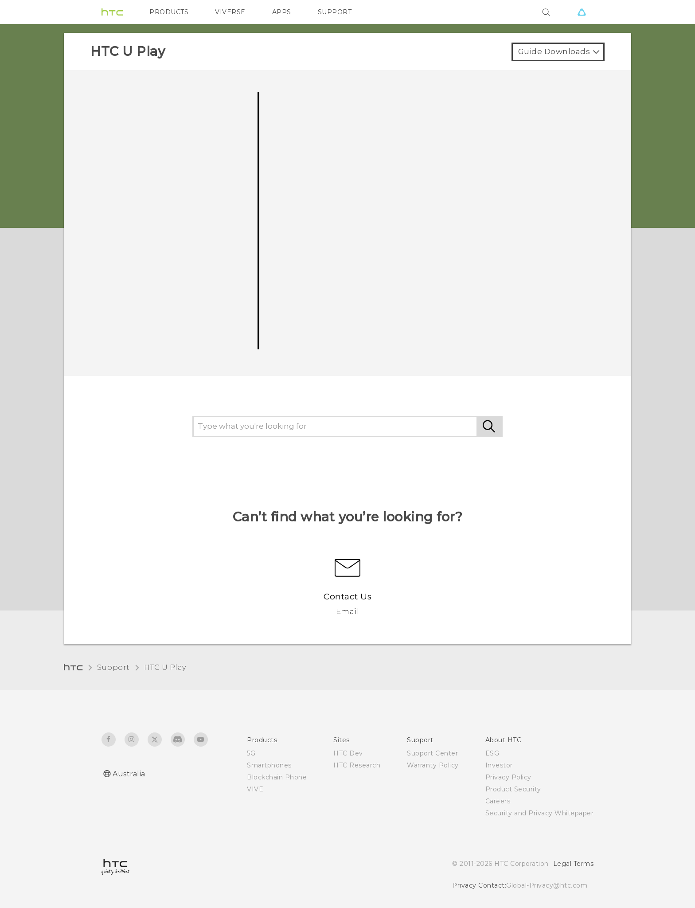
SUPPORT (335, 12)
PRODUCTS (168, 12)
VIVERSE (230, 12)
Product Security (513, 789)
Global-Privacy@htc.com (546, 885)
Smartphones (269, 765)
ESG (492, 753)
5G (251, 753)
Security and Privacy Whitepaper (539, 813)
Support (113, 667)
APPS (281, 12)
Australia (129, 774)
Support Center (432, 753)
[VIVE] (581, 12)
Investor (499, 765)
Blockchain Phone (277, 777)
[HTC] (112, 12)
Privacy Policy (508, 777)
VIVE (255, 789)
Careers (498, 801)
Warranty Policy (433, 765)
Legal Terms (573, 864)
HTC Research (356, 765)
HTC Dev (348, 753)
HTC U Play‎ (165, 667)
